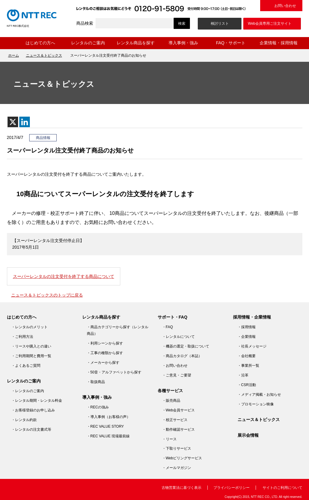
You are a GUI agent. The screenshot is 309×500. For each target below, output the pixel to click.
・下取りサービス (176, 448)
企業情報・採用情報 (279, 42)
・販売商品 (171, 400)
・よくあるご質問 (25, 365)
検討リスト (220, 23)
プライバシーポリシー (231, 488)
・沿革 (243, 375)
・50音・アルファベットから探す (114, 372)
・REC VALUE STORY (105, 426)
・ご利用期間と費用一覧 (31, 356)
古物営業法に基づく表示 (181, 488)
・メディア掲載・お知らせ (259, 394)
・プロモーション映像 (256, 404)
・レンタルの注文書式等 (31, 429)
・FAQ (167, 327)
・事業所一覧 (248, 365)
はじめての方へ (40, 42)
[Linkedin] (24, 122)
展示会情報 (248, 435)
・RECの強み (98, 407)
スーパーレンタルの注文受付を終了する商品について (63, 276)
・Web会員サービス (178, 410)
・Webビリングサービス (182, 458)
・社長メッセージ (252, 346)
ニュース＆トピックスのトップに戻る (47, 295)
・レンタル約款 (24, 420)
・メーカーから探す (103, 362)
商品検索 (84, 23)
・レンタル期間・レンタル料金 (36, 400)
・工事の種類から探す (105, 353)
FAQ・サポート (230, 42)
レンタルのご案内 (88, 42)
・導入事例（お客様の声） (108, 417)
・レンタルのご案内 (27, 391)
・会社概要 (247, 356)
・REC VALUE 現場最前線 (108, 436)
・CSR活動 (247, 385)
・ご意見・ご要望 (176, 375)
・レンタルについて (178, 337)
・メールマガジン (176, 468)
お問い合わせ (285, 6)
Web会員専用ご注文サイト (269, 23)
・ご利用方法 (22, 337)
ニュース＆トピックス (44, 55)
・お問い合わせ (175, 365)
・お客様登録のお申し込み (33, 410)
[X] (13, 122)
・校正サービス (175, 420)
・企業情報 (247, 337)
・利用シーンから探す (105, 343)
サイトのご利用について (282, 488)
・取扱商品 (96, 382)
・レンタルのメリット (29, 327)
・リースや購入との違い (31, 346)
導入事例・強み (183, 42)
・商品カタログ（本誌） (182, 356)
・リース (169, 439)
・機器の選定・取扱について (185, 346)
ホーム (12, 43)
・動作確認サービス (178, 429)
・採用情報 (247, 327)
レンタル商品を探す (136, 42)
